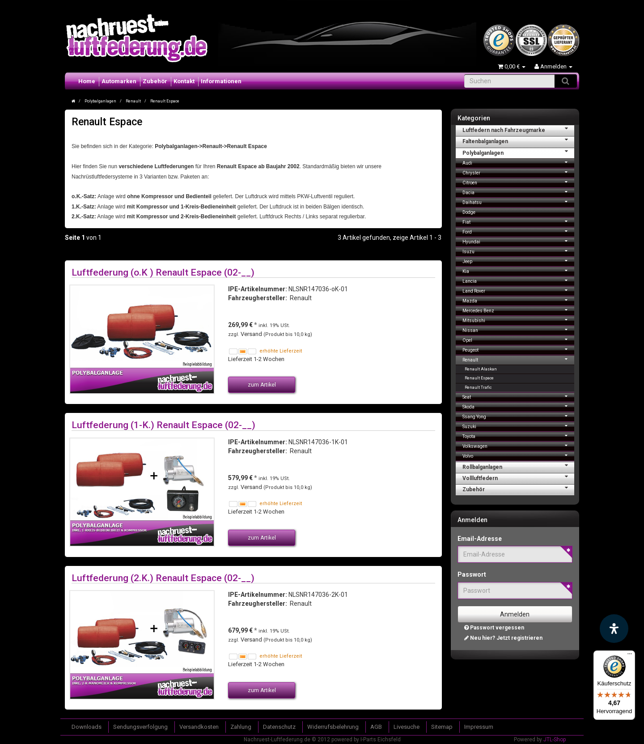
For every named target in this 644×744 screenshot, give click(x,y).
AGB (376, 726)
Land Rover (518, 290)
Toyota (518, 435)
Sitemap (442, 726)
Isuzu (518, 250)
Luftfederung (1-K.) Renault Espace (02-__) (163, 424)
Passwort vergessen (494, 628)
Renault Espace (479, 378)
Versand (252, 334)
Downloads (87, 726)
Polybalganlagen (518, 152)
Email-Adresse (480, 538)
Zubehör (155, 81)
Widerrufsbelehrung (333, 726)
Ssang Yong (518, 415)
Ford (518, 231)
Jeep (518, 260)
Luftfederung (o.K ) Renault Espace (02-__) (163, 272)
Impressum (478, 726)
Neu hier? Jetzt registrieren (503, 638)
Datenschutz (279, 726)
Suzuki (518, 425)
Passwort (472, 574)
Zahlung (240, 726)
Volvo (518, 455)
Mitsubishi (518, 319)
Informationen (221, 81)
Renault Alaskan (481, 369)
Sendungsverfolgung (140, 726)
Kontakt (184, 81)
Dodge (468, 212)
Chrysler (518, 172)
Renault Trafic (478, 387)
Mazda (518, 300)
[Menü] (629, 655)
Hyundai (518, 241)
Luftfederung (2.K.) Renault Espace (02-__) (163, 577)
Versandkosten (199, 726)
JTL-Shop (554, 739)
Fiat (518, 221)
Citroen (518, 182)
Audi (518, 162)
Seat (518, 396)
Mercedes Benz (518, 309)
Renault (518, 359)
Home (86, 81)
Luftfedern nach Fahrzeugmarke (518, 129)
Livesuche (406, 726)
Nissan (518, 329)
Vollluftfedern (518, 477)
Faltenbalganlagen (518, 140)
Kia (518, 270)
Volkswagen (518, 445)
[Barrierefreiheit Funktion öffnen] (614, 628)
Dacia (518, 191)
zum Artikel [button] (262, 385)
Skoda (518, 406)
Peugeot (518, 349)
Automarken (119, 81)
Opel (518, 339)
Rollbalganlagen (518, 466)
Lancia (518, 280)
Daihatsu (518, 201)
